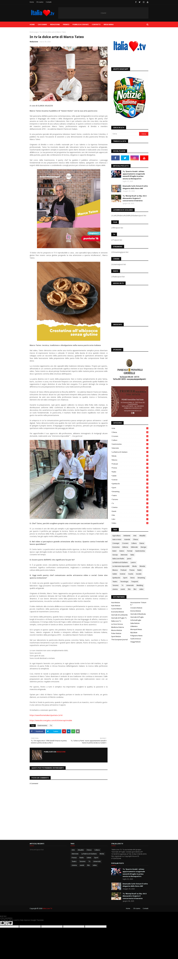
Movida (142, 566)
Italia (132, 555)
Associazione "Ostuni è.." (138, 603)
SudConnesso (135, 639)
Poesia (130, 468)
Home (32, 2)
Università (130, 585)
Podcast (130, 464)
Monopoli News (136, 629)
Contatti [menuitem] (96, 24)
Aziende (127, 539)
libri (130, 519)
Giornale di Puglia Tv (119, 618)
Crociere (130, 436)
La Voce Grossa (117, 624)
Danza (142, 543)
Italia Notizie (135, 623)
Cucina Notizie (116, 609)
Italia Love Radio (118, 559)
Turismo (130, 499)
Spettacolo (130, 484)
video (130, 523)
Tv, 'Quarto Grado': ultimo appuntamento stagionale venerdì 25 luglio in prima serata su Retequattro (134, 175)
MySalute (133, 632)
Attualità (142, 536)
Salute (130, 476)
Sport (130, 488)
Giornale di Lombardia (119, 615)
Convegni (115, 543)
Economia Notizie (117, 612)
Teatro (130, 495)
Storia (132, 578)
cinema (130, 507)
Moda (130, 456)
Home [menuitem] (32, 24)
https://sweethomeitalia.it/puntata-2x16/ (46, 715)
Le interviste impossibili (120, 566)
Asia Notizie (115, 602)
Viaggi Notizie (135, 642)
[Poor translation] (9, 923)
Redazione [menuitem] (55, 24)
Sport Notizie (116, 636)
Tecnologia (124, 581)
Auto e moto (116, 539)
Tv (40, 32)
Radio (130, 472)
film (130, 515)
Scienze (130, 480)
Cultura (130, 440)
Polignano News (136, 635)
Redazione (34, 42)
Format (129, 551)
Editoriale (134, 547)
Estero (122, 551)
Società (138, 574)
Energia (143, 547)
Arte (130, 428)
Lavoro (133, 562)
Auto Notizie (115, 605)
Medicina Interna (117, 627)
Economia (115, 547)
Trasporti (134, 581)
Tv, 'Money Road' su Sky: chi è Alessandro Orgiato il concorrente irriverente (134, 198)
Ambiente (126, 536)
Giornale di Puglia (137, 617)
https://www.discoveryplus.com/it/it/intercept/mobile (51, 720)
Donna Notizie (135, 611)
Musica (130, 460)
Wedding (140, 585)
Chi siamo (39, 2)
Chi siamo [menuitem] (42, 24)
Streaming (130, 491)
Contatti (48, 2)
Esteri (114, 551)
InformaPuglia (135, 620)
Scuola (130, 574)
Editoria (125, 547)
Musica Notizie (116, 630)
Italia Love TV (47, 908)
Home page (34, 32)
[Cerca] (125, 134)
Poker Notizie (116, 633)
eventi (130, 511)
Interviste (130, 448)
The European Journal (119, 639)
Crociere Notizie (136, 608)
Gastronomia (42, 725)
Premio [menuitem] (66, 24)
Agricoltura (116, 536)
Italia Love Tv (116, 621)
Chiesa (130, 432)
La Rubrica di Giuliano (130, 452)
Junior (129, 559)
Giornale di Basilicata (138, 614)
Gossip (115, 555)
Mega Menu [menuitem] (109, 24)
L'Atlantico (134, 626)
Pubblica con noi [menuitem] (81, 24)
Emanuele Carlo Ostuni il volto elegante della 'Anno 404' (135, 187)
